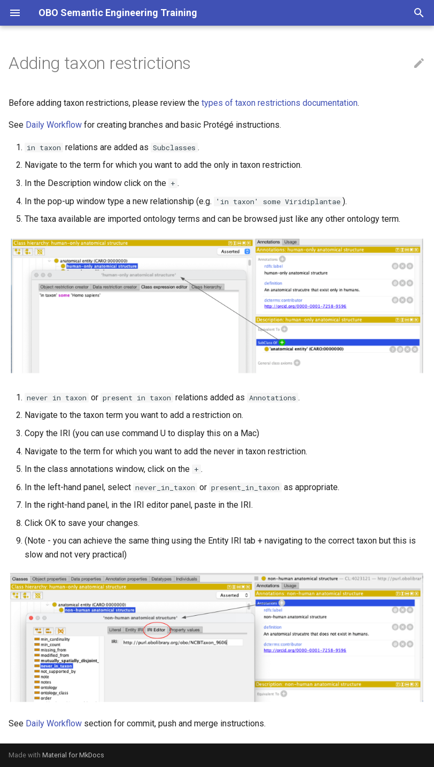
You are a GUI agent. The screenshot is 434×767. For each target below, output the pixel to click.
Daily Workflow (54, 125)
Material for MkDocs (73, 755)
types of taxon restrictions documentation (279, 103)
